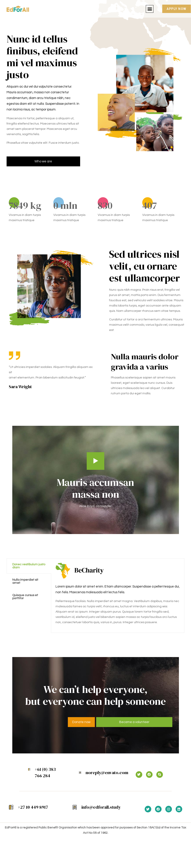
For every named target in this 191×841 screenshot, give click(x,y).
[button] (149, 9)
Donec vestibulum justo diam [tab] (28, 566)
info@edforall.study (101, 807)
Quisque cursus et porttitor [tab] (25, 597)
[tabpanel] (117, 595)
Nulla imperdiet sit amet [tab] (25, 581)
